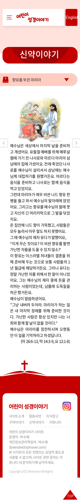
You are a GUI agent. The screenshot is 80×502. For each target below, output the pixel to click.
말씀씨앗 (35, 416)
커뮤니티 (55, 422)
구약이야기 (16, 422)
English (71, 17)
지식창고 (52, 416)
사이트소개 (16, 416)
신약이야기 (39, 54)
